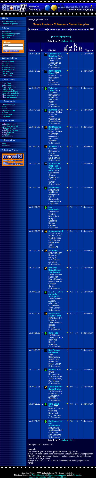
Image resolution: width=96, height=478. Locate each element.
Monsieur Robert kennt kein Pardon (54, 270)
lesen (4, 144)
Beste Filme (6, 83)
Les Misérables (53, 208)
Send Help (53, 333)
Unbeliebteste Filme (10, 91)
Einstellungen (7, 136)
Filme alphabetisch (9, 97)
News (4, 107)
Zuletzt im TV (7, 75)
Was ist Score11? (9, 22)
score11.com (62, 477)
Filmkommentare (8, 105)
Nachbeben (53, 188)
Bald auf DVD (7, 73)
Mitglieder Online (8, 110)
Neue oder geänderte (10, 93)
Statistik (5, 112)
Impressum (6, 32)
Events (4, 109)
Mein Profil (6, 134)
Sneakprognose (8, 69)
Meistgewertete (8, 85)
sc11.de (43, 477)
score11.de (33, 477)
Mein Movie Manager (10, 130)
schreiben (6, 146)
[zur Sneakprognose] (61, 36)
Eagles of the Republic (54, 55)
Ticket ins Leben (52, 89)
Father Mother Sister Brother (55, 388)
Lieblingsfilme (7, 89)
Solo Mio (52, 146)
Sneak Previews (8, 67)
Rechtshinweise (8, 35)
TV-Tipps (5, 64)
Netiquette (6, 37)
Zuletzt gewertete (9, 87)
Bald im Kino (7, 71)
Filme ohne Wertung (10, 95)
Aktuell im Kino (8, 62)
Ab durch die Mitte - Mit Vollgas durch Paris (54, 167)
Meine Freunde (8, 132)
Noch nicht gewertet (10, 126)
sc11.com (51, 477)
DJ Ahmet (53, 250)
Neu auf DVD (7, 66)
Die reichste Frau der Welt (54, 314)
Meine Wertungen (9, 124)
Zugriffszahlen (7, 114)
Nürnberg (52, 110)
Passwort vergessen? (10, 24)
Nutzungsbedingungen (11, 33)
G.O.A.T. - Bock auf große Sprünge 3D (55, 294)
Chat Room (6, 116)
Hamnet (52, 369)
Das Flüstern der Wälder (54, 351)
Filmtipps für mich (9, 128)
